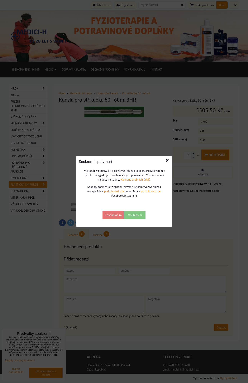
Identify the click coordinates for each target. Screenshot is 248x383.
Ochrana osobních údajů (135, 179)
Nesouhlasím (113, 215)
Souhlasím (135, 215)
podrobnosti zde (114, 191)
